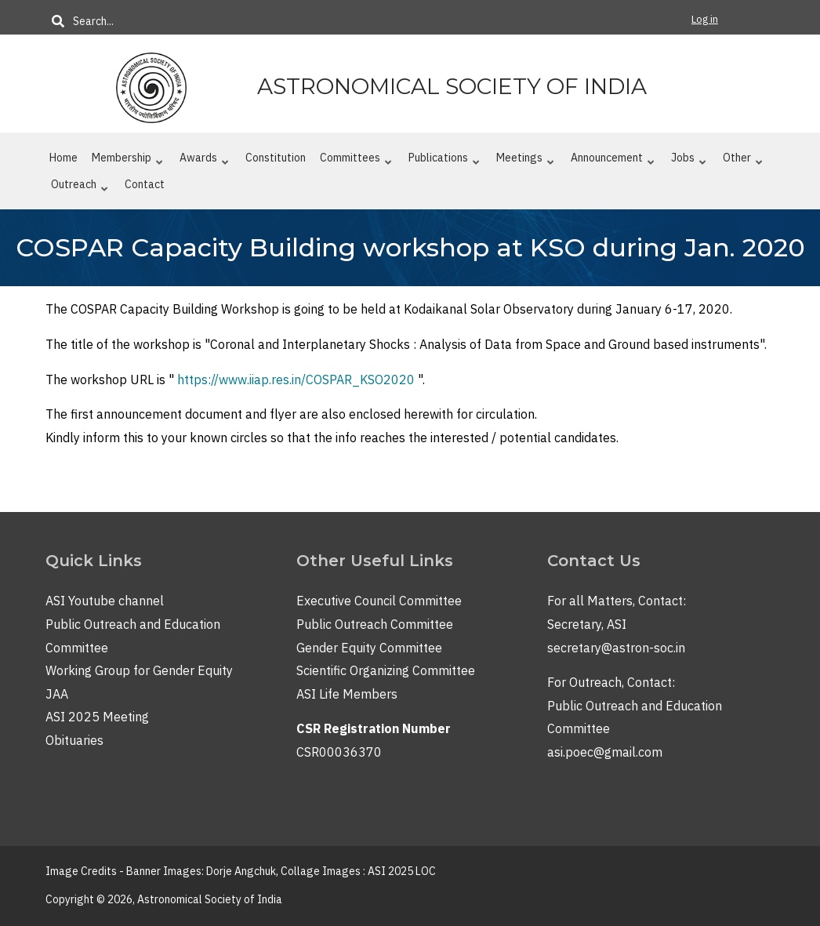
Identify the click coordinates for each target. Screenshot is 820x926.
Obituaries (74, 740)
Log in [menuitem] (704, 19)
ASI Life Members (346, 694)
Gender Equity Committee (369, 647)
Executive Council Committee (379, 600)
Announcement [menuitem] (612, 161)
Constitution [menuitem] (275, 158)
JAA (56, 694)
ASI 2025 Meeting (97, 716)
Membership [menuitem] (127, 161)
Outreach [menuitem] (79, 187)
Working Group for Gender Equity (139, 670)
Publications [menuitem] (444, 161)
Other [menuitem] (742, 161)
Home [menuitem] (63, 158)
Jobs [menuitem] (688, 161)
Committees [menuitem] (356, 161)
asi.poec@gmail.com (604, 752)
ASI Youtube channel (104, 600)
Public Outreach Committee (374, 624)
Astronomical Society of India (452, 86)
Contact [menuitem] (145, 184)
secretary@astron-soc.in (616, 647)
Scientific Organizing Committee (385, 670)
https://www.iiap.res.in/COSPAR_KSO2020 (296, 379)
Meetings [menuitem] (525, 161)
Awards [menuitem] (204, 161)
